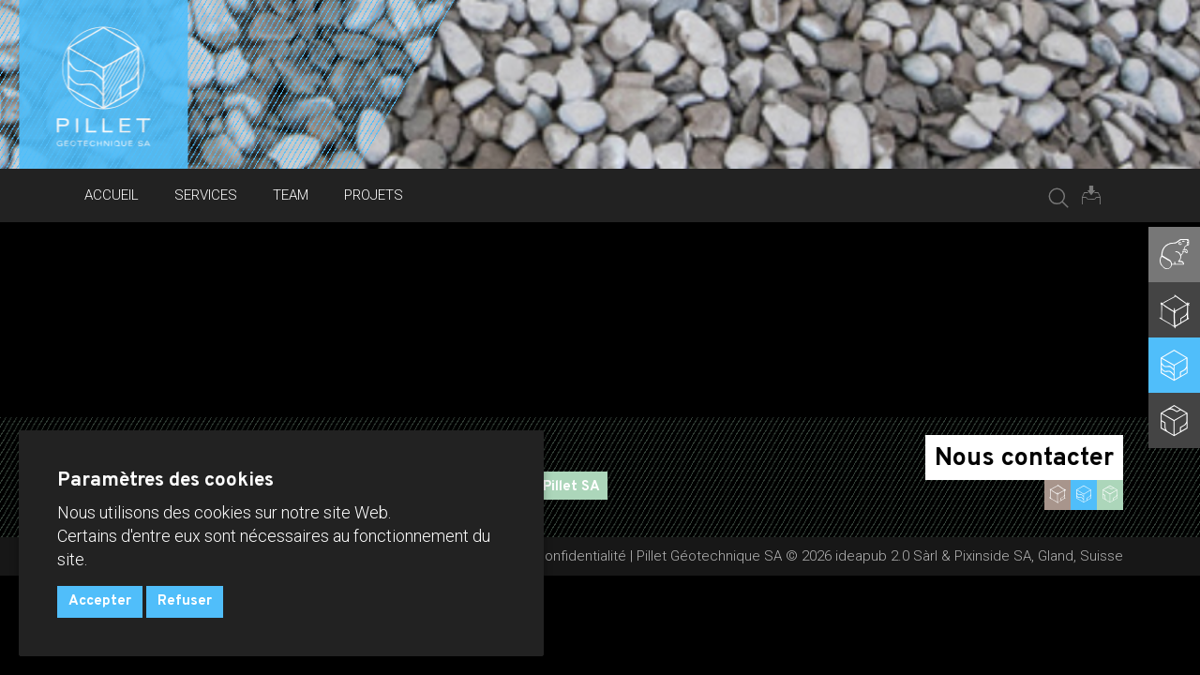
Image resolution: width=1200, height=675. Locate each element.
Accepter (99, 601)
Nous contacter (1024, 458)
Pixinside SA (992, 556)
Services (205, 195)
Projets (373, 195)
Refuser (185, 601)
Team (290, 195)
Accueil (111, 195)
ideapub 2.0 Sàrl (886, 556)
